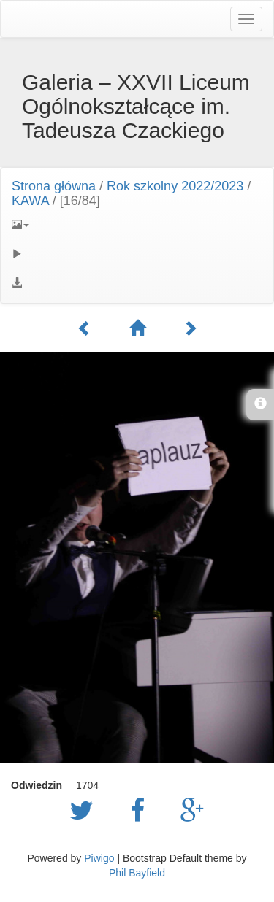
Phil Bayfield (137, 873)
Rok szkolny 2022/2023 (175, 186)
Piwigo (99, 858)
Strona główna (54, 186)
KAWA (30, 200)
